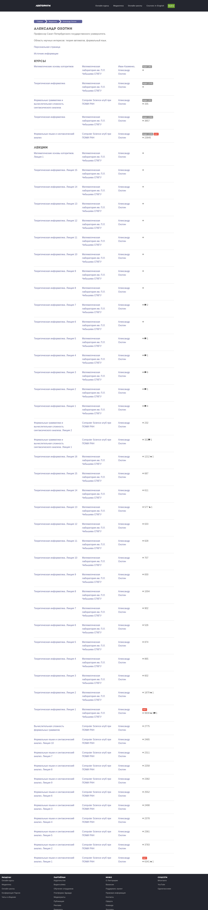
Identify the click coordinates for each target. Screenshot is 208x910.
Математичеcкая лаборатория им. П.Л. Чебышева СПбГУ (93, 70)
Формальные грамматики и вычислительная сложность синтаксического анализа (49, 104)
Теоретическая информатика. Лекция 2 (55, 389)
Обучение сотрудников (63, 889)
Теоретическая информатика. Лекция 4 (55, 355)
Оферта (109, 901)
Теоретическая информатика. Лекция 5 (55, 338)
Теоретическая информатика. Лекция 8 (55, 288)
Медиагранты (59, 897)
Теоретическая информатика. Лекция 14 (55, 187)
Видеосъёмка (59, 884)
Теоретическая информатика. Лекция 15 (55, 170)
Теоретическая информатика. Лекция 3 (55, 372)
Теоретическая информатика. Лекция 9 (55, 271)
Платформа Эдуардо (63, 893)
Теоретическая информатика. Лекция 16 (55, 456)
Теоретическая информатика (49, 83)
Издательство (60, 880)
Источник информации (46, 53)
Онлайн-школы (135, 6)
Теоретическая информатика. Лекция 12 (55, 220)
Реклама (57, 905)
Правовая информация (116, 893)
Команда (109, 905)
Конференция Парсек (11, 893)
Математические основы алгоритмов (54, 66)
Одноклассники (164, 889)
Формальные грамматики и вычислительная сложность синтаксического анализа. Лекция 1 (53, 443)
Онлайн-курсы (102, 6)
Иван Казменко (126, 66)
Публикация (59, 901)
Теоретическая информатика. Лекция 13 (55, 203)
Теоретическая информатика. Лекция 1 (55, 406)
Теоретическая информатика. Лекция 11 (55, 237)
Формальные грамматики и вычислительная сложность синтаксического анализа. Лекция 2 (53, 426)
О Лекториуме (112, 880)
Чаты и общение (9, 897)
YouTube (161, 884)
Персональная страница (47, 47)
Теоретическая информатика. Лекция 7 (55, 305)
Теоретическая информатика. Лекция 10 (55, 254)
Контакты (110, 897)
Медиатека (118, 6)
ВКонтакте (162, 880)
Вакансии (110, 884)
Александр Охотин (69, 21)
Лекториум (43, 5)
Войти (171, 6)
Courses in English (155, 6)
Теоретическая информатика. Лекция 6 (55, 322)
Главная (40, 21)
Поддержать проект (114, 889)
